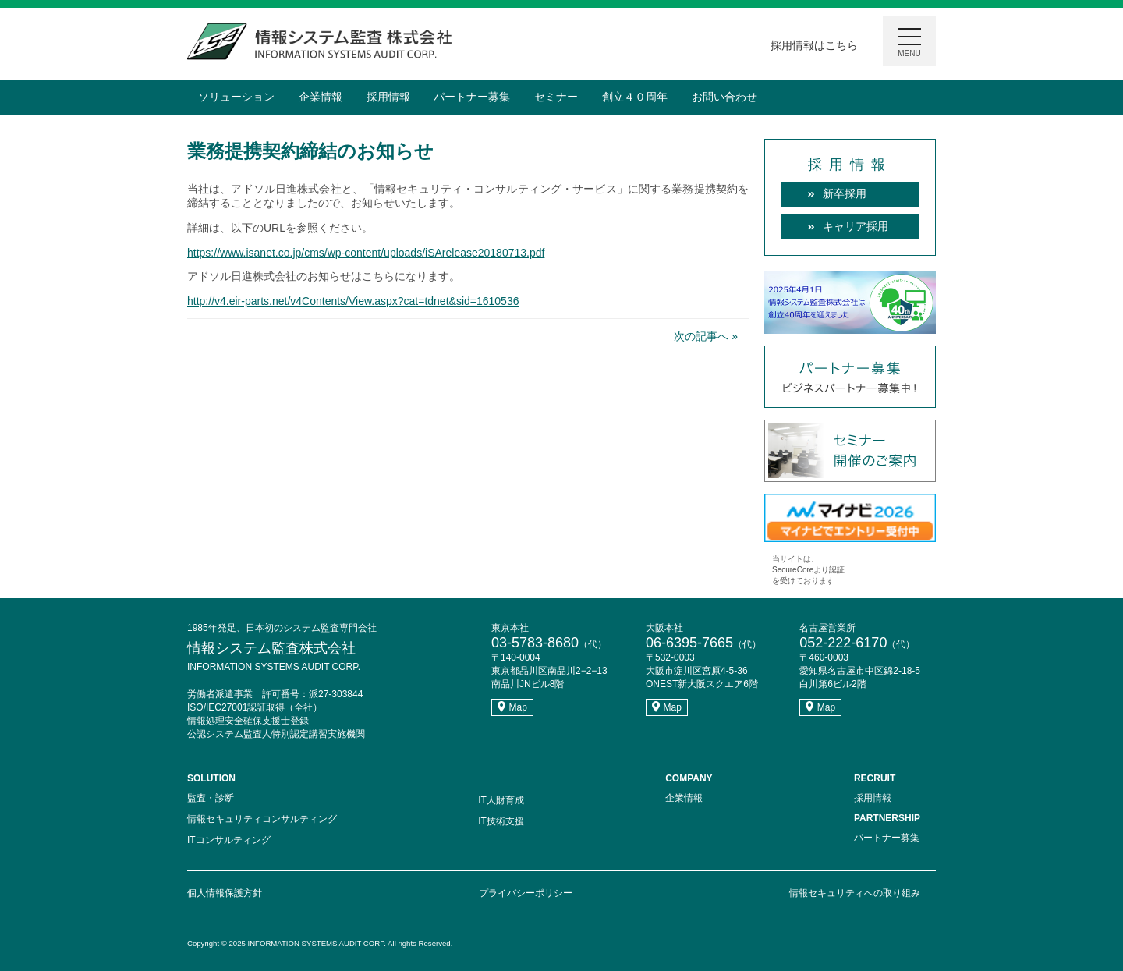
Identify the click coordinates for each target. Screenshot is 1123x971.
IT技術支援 (501, 821)
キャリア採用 (855, 226)
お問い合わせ (724, 96)
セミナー (556, 96)
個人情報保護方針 (224, 893)
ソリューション (236, 96)
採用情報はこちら (814, 45)
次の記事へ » (706, 336)
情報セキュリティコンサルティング (262, 818)
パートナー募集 (472, 96)
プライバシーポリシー (525, 893)
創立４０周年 (635, 96)
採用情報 (388, 96)
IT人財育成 (501, 800)
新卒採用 (844, 193)
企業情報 (320, 96)
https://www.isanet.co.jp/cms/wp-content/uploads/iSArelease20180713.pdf (365, 252)
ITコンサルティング (229, 840)
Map (512, 707)
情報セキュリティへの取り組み (854, 893)
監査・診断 (210, 797)
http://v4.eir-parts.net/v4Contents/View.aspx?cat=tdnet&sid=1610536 (353, 301)
